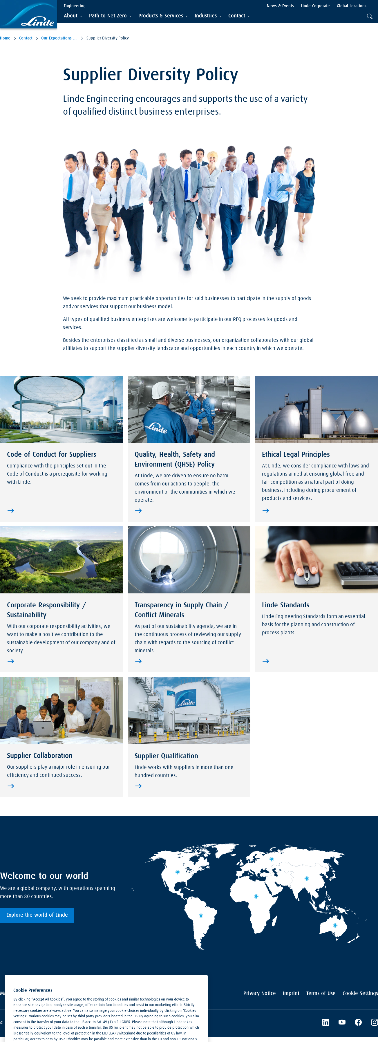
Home (5, 38)
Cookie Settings (360, 993)
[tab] (73, 16)
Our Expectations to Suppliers (59, 38)
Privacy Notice (259, 993)
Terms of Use (321, 993)
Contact (25, 38)
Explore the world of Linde (37, 915)
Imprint (291, 993)
